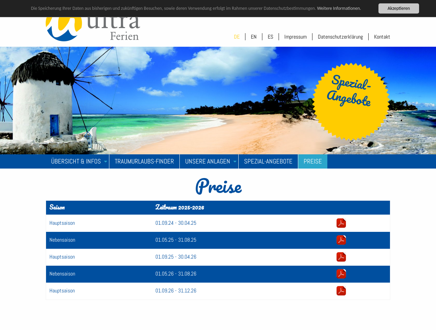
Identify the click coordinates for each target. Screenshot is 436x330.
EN (254, 36)
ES (270, 36)
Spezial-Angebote (268, 161)
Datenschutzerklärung (340, 36)
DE (237, 36)
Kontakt (382, 36)
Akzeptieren (399, 8)
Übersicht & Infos (76, 161)
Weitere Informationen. (339, 8)
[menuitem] (77, 161)
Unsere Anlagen (207, 161)
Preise (313, 161)
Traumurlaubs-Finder (144, 161)
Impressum (295, 36)
